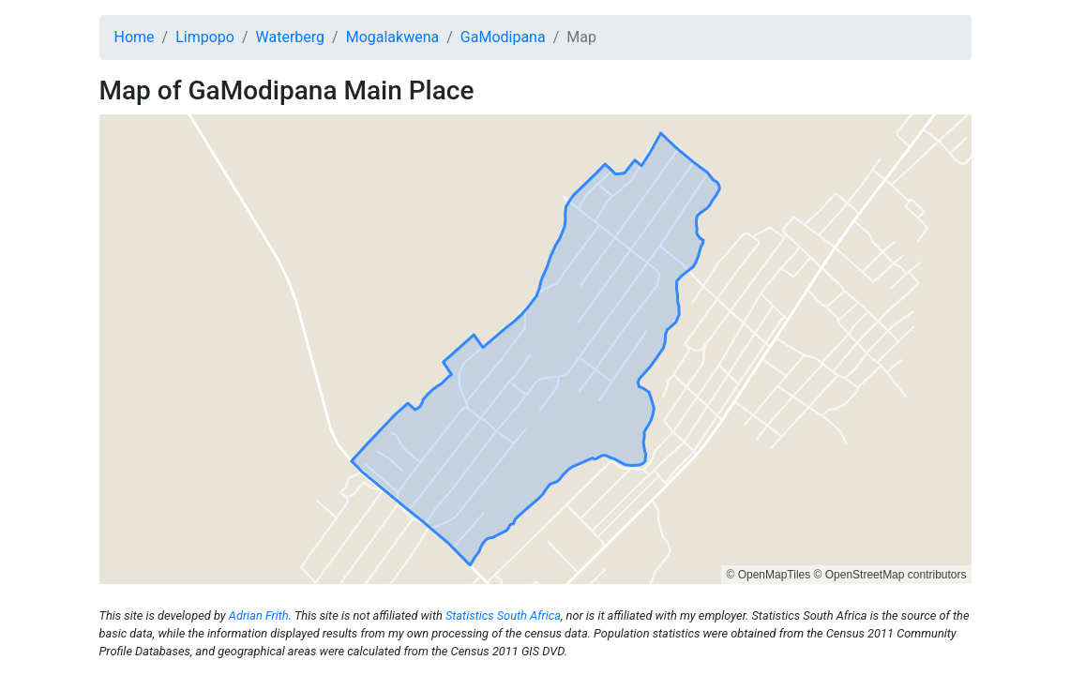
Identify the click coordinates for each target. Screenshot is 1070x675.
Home (134, 37)
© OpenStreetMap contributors (890, 574)
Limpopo (204, 37)
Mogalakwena (393, 37)
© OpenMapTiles (768, 574)
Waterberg (290, 37)
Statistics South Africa (503, 615)
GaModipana (503, 37)
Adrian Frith (259, 615)
